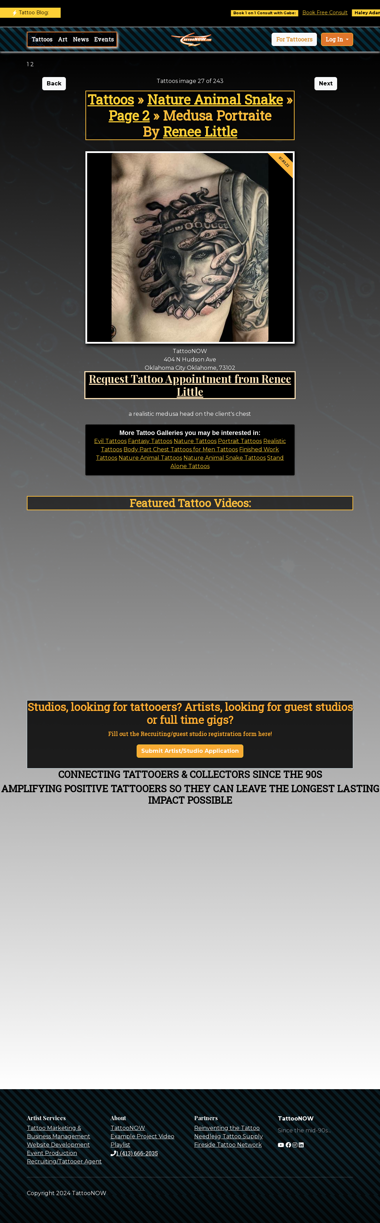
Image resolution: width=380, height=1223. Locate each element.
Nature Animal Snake (215, 99)
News (81, 39)
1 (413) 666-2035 (134, 1153)
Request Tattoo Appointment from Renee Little (190, 385)
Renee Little (200, 131)
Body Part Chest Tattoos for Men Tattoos (180, 449)
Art (62, 39)
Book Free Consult (331, 12)
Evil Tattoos (110, 441)
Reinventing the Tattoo (227, 1128)
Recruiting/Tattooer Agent (64, 1161)
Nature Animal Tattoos (150, 457)
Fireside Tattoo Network (228, 1144)
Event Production (52, 1153)
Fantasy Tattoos (150, 441)
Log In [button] (335, 39)
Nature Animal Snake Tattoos (224, 457)
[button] (294, 39)
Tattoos (42, 39)
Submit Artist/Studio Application (190, 751)
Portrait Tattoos (240, 441)
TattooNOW (128, 1128)
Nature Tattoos (195, 441)
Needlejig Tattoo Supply (228, 1136)
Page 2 (129, 115)
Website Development (58, 1144)
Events (104, 39)
